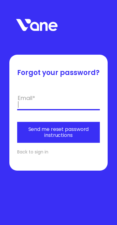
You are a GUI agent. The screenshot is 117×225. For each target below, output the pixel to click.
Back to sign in (32, 152)
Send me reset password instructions (58, 132)
